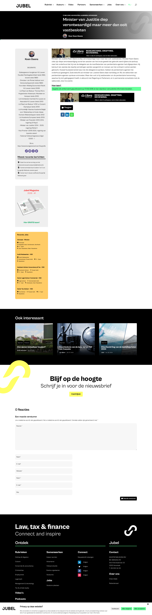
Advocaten (75, 15)
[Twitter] (36, 151)
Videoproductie (51, 566)
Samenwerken (96, 5)
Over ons (120, 5)
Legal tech (18, 579)
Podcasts (27, 342)
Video (70, 5)
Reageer (68, 107)
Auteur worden (51, 557)
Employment (19, 575)
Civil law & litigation (21, 557)
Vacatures (50, 575)
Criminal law (19, 570)
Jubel (102, 352)
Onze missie (113, 579)
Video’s (19, 592)
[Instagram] (33, 151)
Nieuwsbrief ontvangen (85, 557)
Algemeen (84, 15)
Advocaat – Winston (23, 240)
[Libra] (89, 57)
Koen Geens (78, 36)
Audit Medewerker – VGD (25, 254)
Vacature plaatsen (52, 585)
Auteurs (60, 5)
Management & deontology (24, 583)
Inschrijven (76, 394)
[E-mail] (29, 151)
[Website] (26, 151)
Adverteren (50, 561)
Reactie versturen (129, 498)
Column (17, 561)
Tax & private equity (22, 588)
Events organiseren (53, 570)
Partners (82, 5)
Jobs (109, 5)
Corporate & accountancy (24, 566)
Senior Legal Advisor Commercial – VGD (29, 278)
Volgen (85, 562)
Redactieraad (114, 583)
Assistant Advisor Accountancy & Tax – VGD (30, 267)
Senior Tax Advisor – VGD (25, 289)
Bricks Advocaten (21, 350)
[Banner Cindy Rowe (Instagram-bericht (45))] (31, 226)
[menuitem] (130, 7)
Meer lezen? (56, 86)
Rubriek (48, 5)
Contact (113, 552)
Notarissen (93, 15)
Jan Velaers (62, 352)
